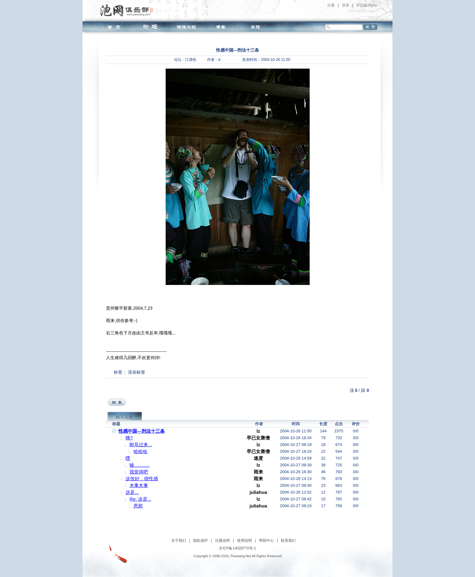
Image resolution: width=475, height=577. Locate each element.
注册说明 (222, 540)
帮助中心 (266, 540)
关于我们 (178, 540)
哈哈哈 (140, 451)
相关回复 (124, 416)
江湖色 (190, 59)
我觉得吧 (138, 471)
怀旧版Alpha (366, 5)
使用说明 (244, 540)
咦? (129, 437)
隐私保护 (200, 540)
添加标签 (136, 372)
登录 (345, 5)
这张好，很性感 (141, 478)
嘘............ (139, 465)
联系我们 (288, 540)
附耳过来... (140, 444)
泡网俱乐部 (128, 10)
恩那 (138, 505)
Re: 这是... (140, 499)
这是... (132, 492)
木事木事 (138, 485)
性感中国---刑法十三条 (141, 431)
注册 (331, 5)
